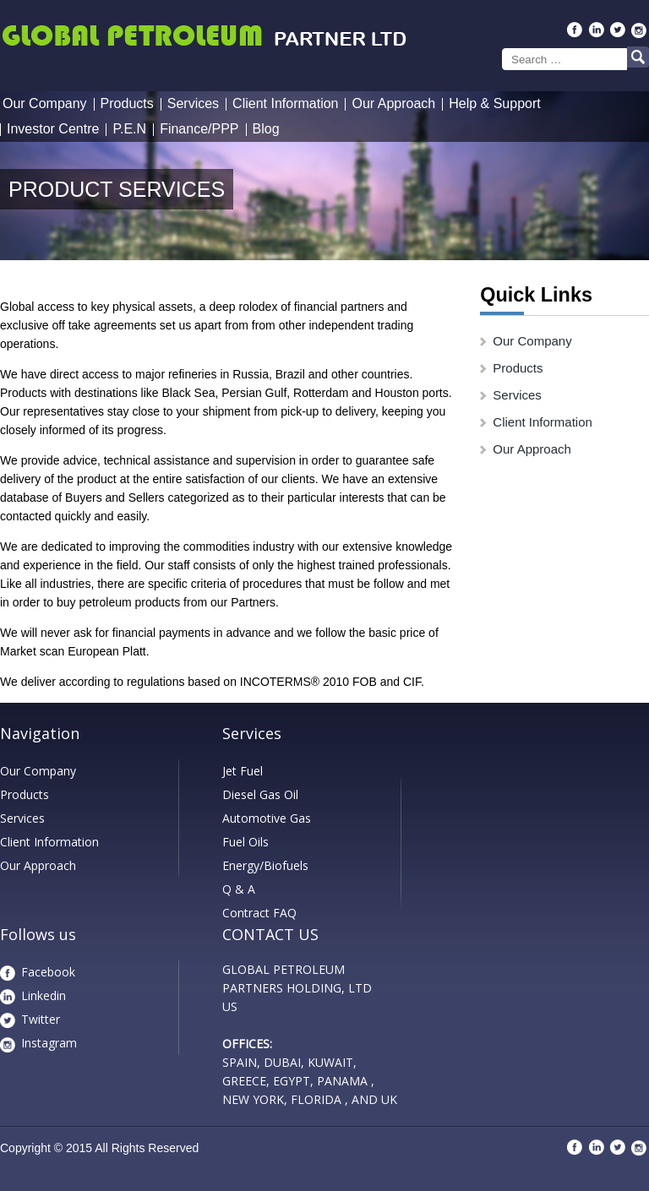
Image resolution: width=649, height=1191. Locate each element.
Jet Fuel (242, 771)
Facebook (48, 972)
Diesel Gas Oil (260, 794)
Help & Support (495, 103)
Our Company (45, 103)
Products (127, 103)
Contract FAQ (259, 913)
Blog (266, 129)
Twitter (40, 1019)
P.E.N (129, 129)
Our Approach (393, 103)
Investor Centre (53, 129)
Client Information (285, 103)
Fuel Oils (245, 842)
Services (193, 103)
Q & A (238, 889)
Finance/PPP (199, 129)
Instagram (49, 1043)
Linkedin (43, 995)
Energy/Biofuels (265, 865)
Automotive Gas (266, 818)
